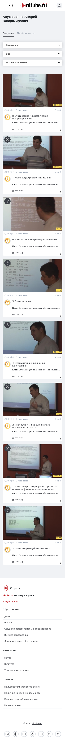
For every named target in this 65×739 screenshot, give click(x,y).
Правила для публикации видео (22, 699)
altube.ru (37, 723)
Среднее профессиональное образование (27, 628)
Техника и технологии (16, 670)
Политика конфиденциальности (22, 692)
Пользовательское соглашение (22, 686)
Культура (9, 663)
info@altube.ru (10, 601)
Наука (7, 657)
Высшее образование (16, 634)
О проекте (16, 588)
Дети (7, 616)
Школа (8, 622)
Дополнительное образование (21, 641)
